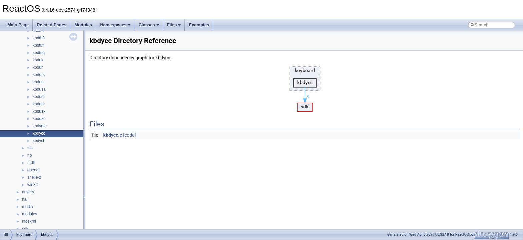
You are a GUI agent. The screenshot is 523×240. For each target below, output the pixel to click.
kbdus (38, 82)
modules (29, 214)
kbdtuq (39, 52)
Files (174, 24)
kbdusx (39, 111)
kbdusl (38, 96)
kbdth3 (39, 38)
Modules (83, 24)
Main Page (18, 24)
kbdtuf (38, 45)
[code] (129, 135)
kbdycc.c (112, 135)
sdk (25, 228)
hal (24, 199)
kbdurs (39, 74)
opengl (33, 170)
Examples (199, 24)
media (27, 206)
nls (29, 148)
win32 (32, 184)
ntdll (31, 162)
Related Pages (51, 24)
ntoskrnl (29, 221)
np (29, 155)
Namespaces (115, 24)
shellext (34, 177)
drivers (28, 192)
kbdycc (39, 133)
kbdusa (39, 89)
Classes (148, 24)
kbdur (38, 67)
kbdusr (39, 104)
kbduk (38, 60)
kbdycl (38, 140)
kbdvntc (39, 126)
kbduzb (39, 118)
